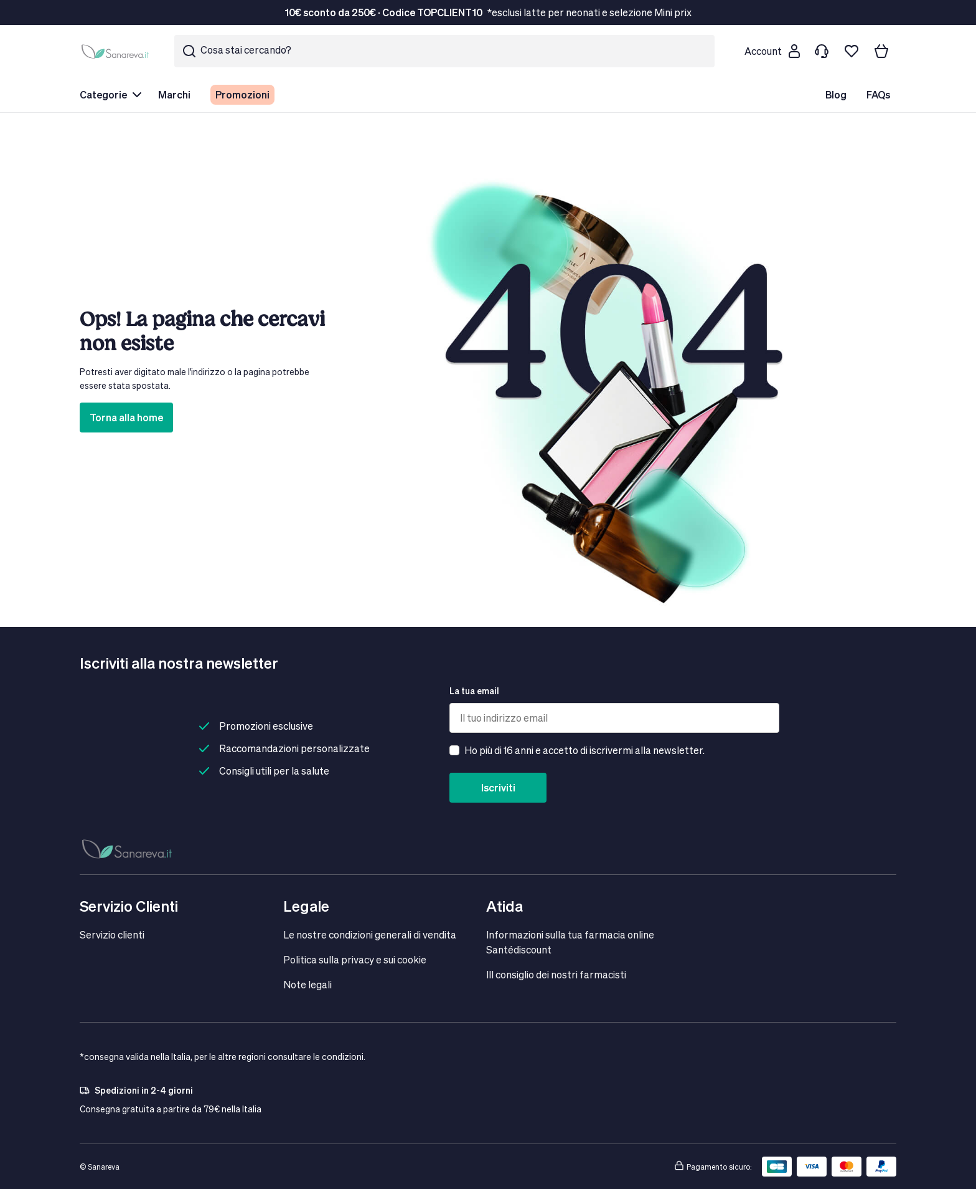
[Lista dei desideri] (851, 51)
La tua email (474, 690)
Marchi (174, 94)
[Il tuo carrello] (881, 51)
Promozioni (242, 94)
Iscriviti (498, 787)
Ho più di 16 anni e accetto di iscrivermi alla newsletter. (584, 750)
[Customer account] (771, 51)
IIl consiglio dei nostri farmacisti (556, 974)
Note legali (307, 984)
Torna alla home (126, 417)
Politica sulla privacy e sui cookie (354, 959)
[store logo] (117, 51)
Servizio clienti (112, 934)
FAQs (878, 94)
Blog (836, 94)
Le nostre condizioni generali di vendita (369, 934)
